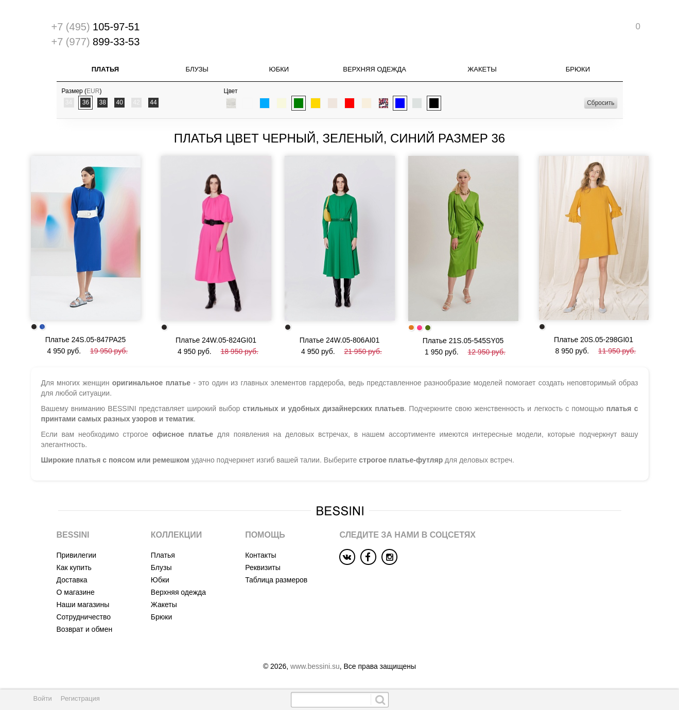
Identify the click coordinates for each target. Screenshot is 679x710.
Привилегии (77, 555)
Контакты (260, 555)
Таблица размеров (276, 580)
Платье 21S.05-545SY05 (463, 340)
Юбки (279, 69)
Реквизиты (263, 567)
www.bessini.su (315, 666)
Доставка (72, 580)
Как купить (74, 567)
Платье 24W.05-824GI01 (216, 340)
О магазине (76, 592)
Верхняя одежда (374, 69)
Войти (42, 698)
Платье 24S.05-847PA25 (85, 339)
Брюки (578, 69)
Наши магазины (83, 604)
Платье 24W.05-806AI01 (339, 340)
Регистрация (80, 698)
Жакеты (481, 69)
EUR (92, 91)
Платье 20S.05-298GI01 (593, 339)
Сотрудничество (84, 617)
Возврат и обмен (85, 629)
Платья (105, 69)
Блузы (196, 69)
